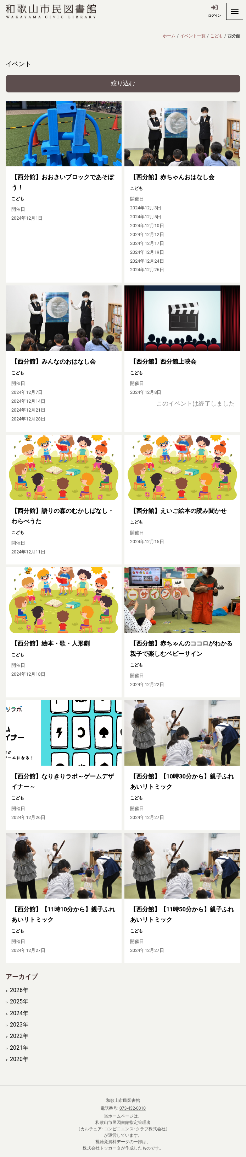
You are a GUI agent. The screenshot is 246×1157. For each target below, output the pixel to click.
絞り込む (123, 83)
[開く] (234, 11)
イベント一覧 (193, 35)
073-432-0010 (132, 1108)
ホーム (169, 35)
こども (216, 35)
